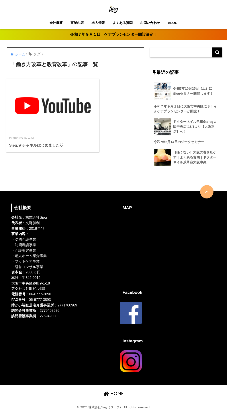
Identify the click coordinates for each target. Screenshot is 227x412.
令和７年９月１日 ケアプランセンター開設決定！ (113, 34)
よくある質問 (123, 23)
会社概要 (56, 23)
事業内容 (77, 23)
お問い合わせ (150, 23)
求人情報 (98, 23)
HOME (114, 393)
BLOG (172, 23)
